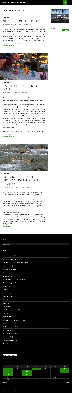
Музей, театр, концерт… (10, 310)
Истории (5, 293)
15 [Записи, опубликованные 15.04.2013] (8, 374)
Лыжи (4, 303)
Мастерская (6, 306)
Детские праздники (9, 269)
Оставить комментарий (24, 24)
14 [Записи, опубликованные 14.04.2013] (64, 371)
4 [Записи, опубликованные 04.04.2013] (36, 369)
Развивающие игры (8, 333)
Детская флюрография (22, 21)
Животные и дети (8, 283)
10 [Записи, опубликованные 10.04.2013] (27, 371)
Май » (67, 382)
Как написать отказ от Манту (22, 87)
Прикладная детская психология (12, 320)
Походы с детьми (8, 316)
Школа (5, 343)
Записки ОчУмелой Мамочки (14, 2)
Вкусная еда (6, 266)
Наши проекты (7, 313)
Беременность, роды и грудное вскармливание (17, 262)
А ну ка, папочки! (8, 256)
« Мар (5, 382)
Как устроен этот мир (9, 296)
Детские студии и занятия (11, 272)
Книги (4, 300)
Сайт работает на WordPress (10, 390)
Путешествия (7, 330)
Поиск (53, 28)
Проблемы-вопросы (9, 327)
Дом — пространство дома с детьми (14, 279)
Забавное (5, 286)
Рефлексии (6, 337)
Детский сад (6, 276)
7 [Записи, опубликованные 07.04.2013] (64, 369)
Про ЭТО (5, 323)
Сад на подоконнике (9, 340)
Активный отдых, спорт (10, 259)
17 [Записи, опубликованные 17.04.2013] (27, 374)
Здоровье (6, 17)
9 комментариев (21, 93)
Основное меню (70, 2)
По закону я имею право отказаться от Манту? (20, 180)
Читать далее (8, 45)
